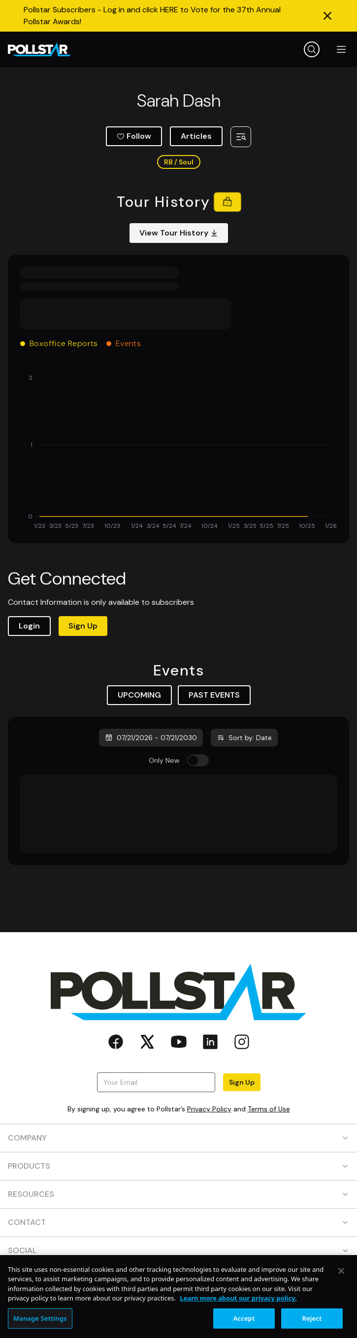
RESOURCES (178, 1194)
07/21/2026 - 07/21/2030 (151, 737)
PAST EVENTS (214, 695)
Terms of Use (269, 1108)
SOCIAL (178, 1250)
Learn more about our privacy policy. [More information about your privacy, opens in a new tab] (238, 1305)
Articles (196, 136)
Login (29, 626)
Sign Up (82, 626)
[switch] (198, 760)
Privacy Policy (209, 1108)
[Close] (341, 1279)
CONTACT (178, 1222)
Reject (312, 1326)
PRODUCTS (178, 1166)
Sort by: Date (244, 737)
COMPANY (178, 1138)
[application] (178, 452)
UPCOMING (139, 695)
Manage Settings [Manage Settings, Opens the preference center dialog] (40, 1326)
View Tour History (178, 233)
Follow (134, 136)
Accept (244, 1326)
